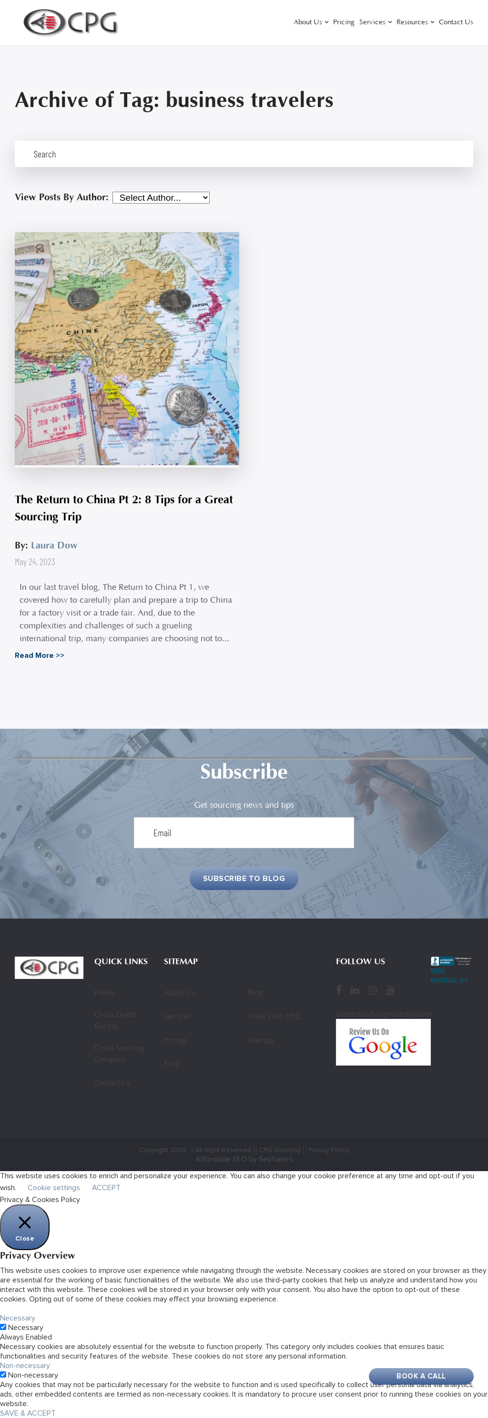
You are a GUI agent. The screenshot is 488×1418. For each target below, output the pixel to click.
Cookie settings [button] (54, 1188)
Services (372, 22)
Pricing (344, 22)
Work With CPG (274, 1017)
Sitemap (261, 1041)
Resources (412, 22)
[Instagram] (372, 990)
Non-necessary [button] (25, 1365)
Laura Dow (54, 545)
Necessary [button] (17, 1318)
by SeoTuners (271, 1159)
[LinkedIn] (355, 990)
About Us (308, 22)
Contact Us (456, 22)
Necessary (25, 1327)
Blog (255, 993)
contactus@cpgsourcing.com (383, 1014)
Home (104, 993)
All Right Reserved (223, 1150)
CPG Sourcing (280, 1150)
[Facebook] (339, 990)
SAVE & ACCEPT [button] (28, 1413)
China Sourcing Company (119, 1054)
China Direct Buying (114, 1020)
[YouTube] (390, 990)
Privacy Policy (328, 1150)
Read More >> (39, 655)
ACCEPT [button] (106, 1188)
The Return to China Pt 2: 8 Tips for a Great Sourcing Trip (124, 508)
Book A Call (421, 1376)
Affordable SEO (221, 1159)
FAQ (171, 1064)
